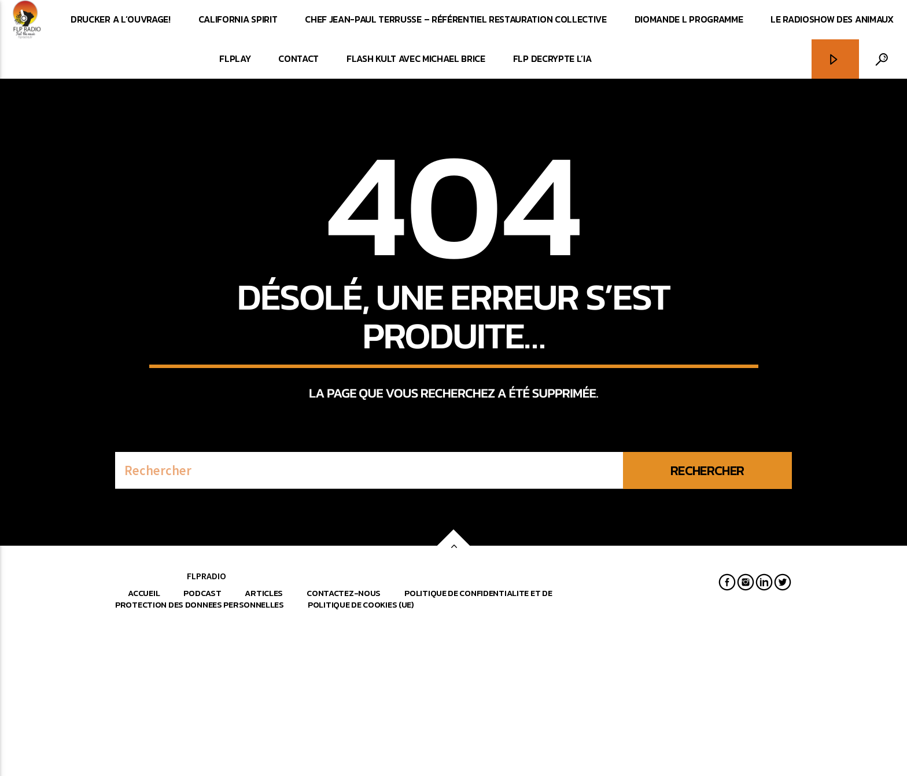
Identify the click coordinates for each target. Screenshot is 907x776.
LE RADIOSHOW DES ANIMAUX (831, 19)
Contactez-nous (344, 735)
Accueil (144, 735)
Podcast (202, 735)
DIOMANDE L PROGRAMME (689, 19)
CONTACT (298, 58)
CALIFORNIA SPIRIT (238, 19)
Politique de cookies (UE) (361, 746)
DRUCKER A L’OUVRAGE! (121, 19)
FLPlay (234, 58)
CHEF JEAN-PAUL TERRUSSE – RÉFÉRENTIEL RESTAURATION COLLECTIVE (455, 19)
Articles (264, 735)
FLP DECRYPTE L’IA (552, 58)
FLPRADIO (206, 717)
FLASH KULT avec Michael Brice (415, 58)
